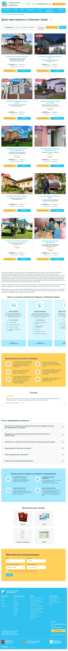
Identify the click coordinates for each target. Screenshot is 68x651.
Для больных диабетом (35, 610)
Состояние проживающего (12, 564)
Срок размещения (31, 564)
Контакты (61, 9)
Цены (22, 9)
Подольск (16, 612)
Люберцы (16, 602)
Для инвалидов (33, 614)
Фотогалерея (30, 9)
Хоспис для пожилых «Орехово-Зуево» (50, 197)
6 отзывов (50, 157)
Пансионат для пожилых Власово (17, 196)
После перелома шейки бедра (36, 608)
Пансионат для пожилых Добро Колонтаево (50, 102)
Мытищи (16, 608)
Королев (15, 606)
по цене (17, 27)
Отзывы (39, 9)
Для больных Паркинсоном (36, 606)
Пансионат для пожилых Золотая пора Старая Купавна (17, 149)
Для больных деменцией (35, 600)
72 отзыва (50, 109)
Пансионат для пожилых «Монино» (17, 56)
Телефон (29, 558)
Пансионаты (7, 9)
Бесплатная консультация (59, 4)
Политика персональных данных (58, 634)
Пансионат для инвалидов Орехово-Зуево (50, 57)
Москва (15, 598)
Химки (15, 600)
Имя (7, 558)
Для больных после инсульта (36, 598)
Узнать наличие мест (10, 70)
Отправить (9, 575)
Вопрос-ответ (4, 606)
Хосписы (51, 604)
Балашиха (16, 610)
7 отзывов (17, 247)
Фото (2, 602)
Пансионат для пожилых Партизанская (50, 241)
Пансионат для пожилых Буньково (17, 241)
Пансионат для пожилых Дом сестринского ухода (50, 149)
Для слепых (32, 618)
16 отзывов (50, 250)
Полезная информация (49, 10)
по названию (24, 27)
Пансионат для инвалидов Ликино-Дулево (17, 102)
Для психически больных (35, 616)
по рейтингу (31, 27)
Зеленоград (16, 604)
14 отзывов (17, 157)
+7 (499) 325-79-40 (43, 4)
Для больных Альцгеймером (36, 602)
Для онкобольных (34, 604)
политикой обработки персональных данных (25, 571)
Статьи (3, 598)
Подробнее (24, 70)
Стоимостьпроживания (4, 647)
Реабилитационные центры (55, 602)
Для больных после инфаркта (36, 612)
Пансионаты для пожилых (55, 598)
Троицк (15, 614)
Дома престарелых (53, 600)
